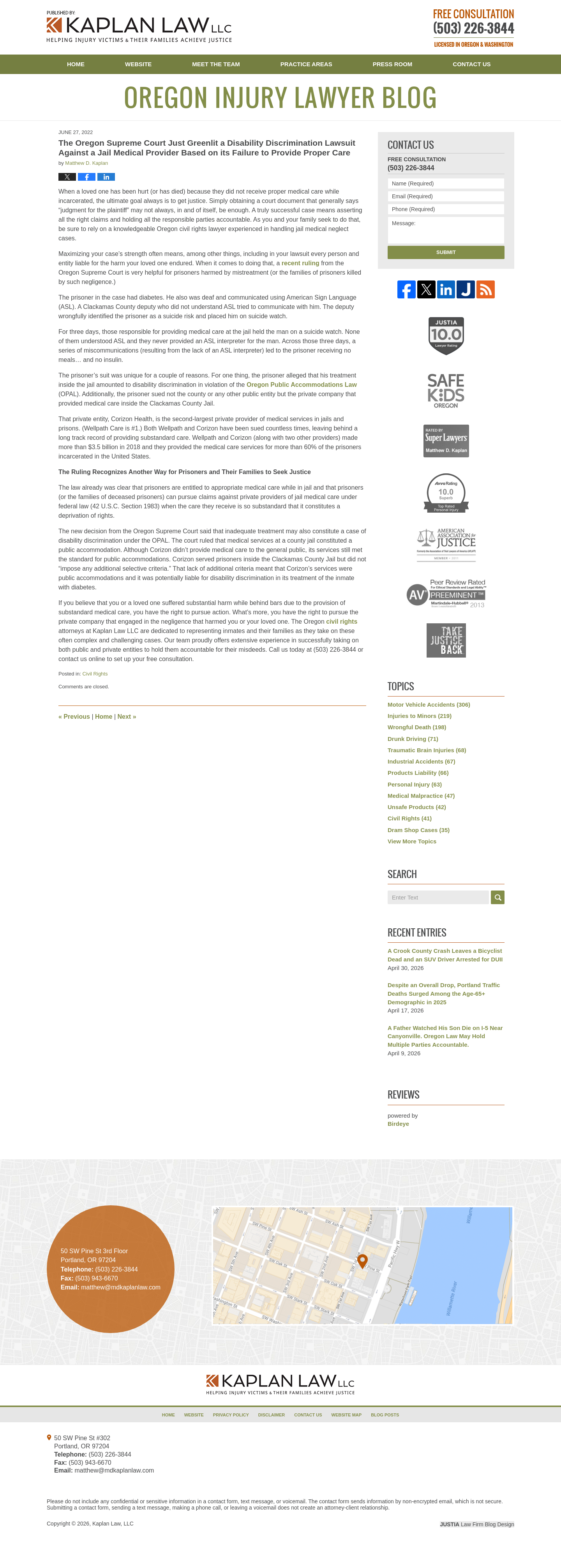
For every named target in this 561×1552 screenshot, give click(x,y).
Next (127, 716)
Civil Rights (95, 674)
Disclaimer (271, 1415)
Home (76, 64)
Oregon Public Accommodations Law (302, 384)
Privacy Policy (231, 1415)
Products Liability (418, 772)
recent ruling (300, 263)
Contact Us (471, 64)
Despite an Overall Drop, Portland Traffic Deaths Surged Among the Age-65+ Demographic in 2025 (444, 993)
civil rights (341, 621)
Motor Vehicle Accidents (429, 704)
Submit (446, 252)
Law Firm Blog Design (477, 1524)
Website (138, 64)
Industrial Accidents (421, 761)
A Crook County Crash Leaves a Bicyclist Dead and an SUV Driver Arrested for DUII (445, 955)
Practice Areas (306, 64)
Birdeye (398, 1123)
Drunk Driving (413, 738)
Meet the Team (216, 64)
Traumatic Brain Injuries (427, 750)
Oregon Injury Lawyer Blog (139, 27)
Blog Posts (385, 1415)
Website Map (347, 1415)
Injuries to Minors (420, 716)
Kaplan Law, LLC (113, 1523)
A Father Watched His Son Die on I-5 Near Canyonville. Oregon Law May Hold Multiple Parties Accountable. (445, 1036)
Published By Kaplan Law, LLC (474, 28)
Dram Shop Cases (419, 830)
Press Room (393, 64)
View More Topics (412, 841)
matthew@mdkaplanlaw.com (114, 1470)
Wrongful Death (417, 727)
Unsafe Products (417, 807)
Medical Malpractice (421, 795)
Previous (74, 716)
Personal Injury (415, 784)
